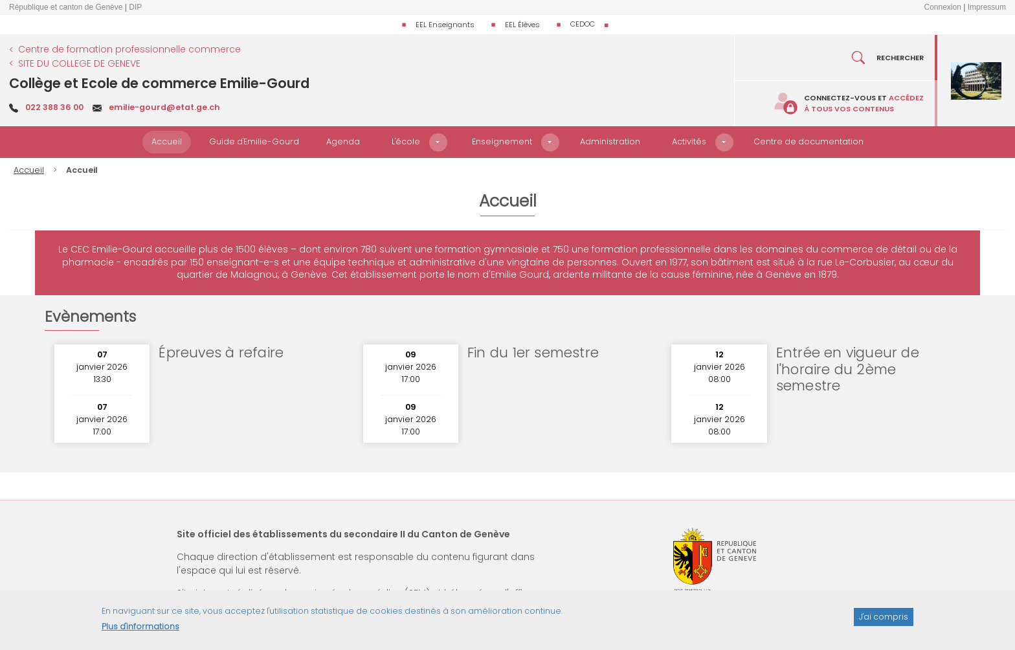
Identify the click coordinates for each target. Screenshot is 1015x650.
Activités (689, 141)
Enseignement (502, 141)
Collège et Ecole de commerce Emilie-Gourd (159, 83)
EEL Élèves (522, 24)
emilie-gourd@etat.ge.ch (164, 107)
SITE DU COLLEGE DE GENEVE (79, 63)
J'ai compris (883, 621)
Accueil (166, 141)
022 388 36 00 (54, 107)
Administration (610, 141)
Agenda (343, 141)
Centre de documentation (808, 141)
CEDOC (582, 24)
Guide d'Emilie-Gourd (254, 141)
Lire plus (307, 369)
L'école (406, 141)
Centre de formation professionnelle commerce (129, 49)
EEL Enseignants (445, 24)
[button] (438, 142)
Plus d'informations (140, 631)
